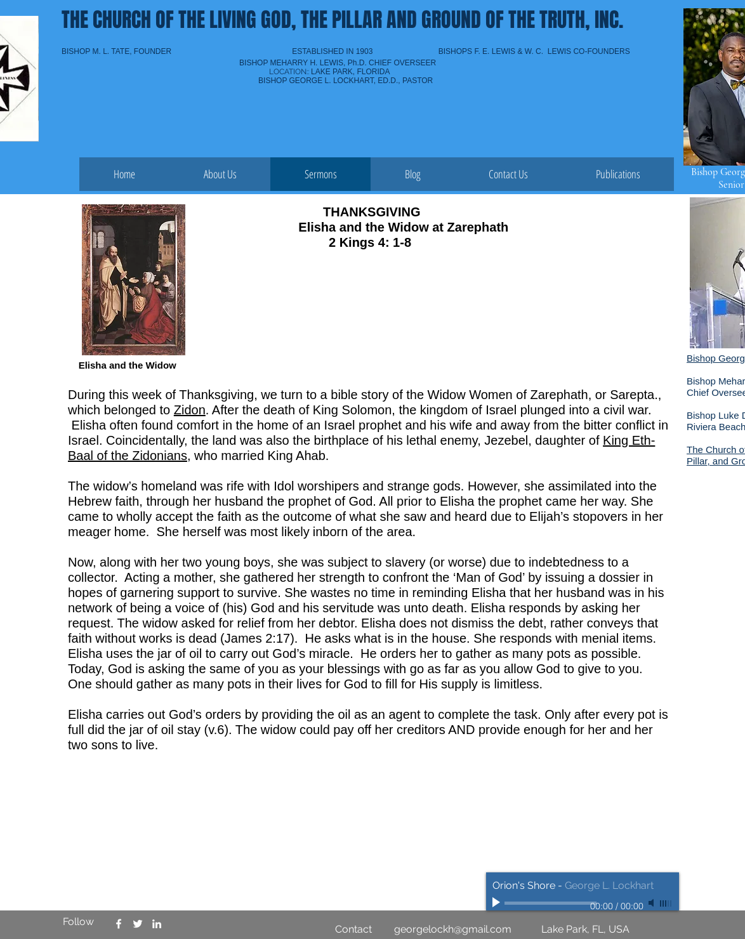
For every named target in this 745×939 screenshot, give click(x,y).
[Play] (497, 903)
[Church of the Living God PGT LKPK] (118, 923)
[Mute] (652, 902)
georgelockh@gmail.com (452, 929)
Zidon (190, 410)
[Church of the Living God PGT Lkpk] (137, 923)
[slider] (666, 903)
